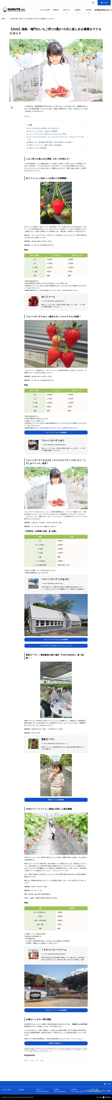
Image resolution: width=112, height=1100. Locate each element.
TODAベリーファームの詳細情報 (56, 1019)
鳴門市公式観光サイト (56, 1053)
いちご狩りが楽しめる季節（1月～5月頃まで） (44, 128)
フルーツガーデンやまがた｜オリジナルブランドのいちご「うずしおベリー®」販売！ (56, 138)
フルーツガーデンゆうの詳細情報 (56, 434)
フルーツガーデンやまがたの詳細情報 (56, 645)
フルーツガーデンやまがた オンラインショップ (56, 651)
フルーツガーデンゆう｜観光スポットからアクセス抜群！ (47, 134)
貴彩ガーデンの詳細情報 (56, 807)
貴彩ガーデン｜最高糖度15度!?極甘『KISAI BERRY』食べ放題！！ (51, 142)
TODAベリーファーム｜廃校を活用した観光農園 (44, 145)
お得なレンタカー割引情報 (37, 148)
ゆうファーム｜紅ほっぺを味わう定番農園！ (43, 131)
